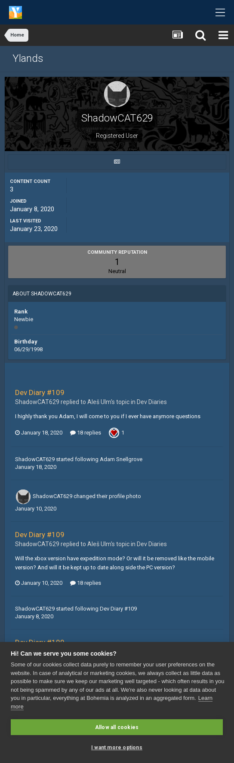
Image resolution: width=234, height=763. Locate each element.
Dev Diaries (152, 401)
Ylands (27, 58)
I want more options (116, 748)
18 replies (85, 432)
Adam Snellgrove (121, 459)
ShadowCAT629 (35, 459)
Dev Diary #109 (40, 392)
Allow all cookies (117, 727)
